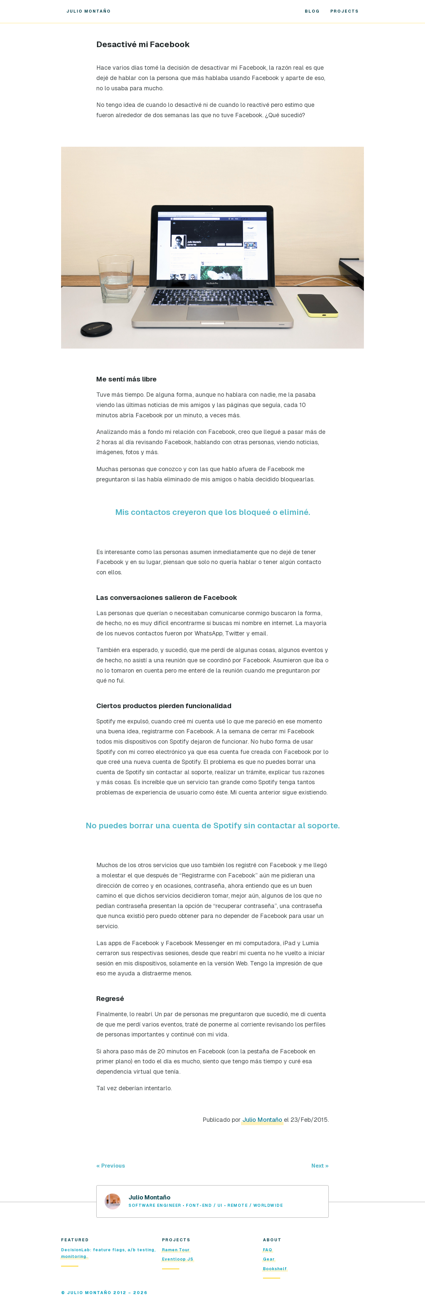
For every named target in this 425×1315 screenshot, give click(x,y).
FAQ (267, 1250)
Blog (312, 11)
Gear (269, 1259)
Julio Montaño (88, 11)
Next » (320, 1166)
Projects (344, 11)
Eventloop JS (177, 1259)
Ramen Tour (176, 1250)
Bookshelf (275, 1269)
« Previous (110, 1166)
